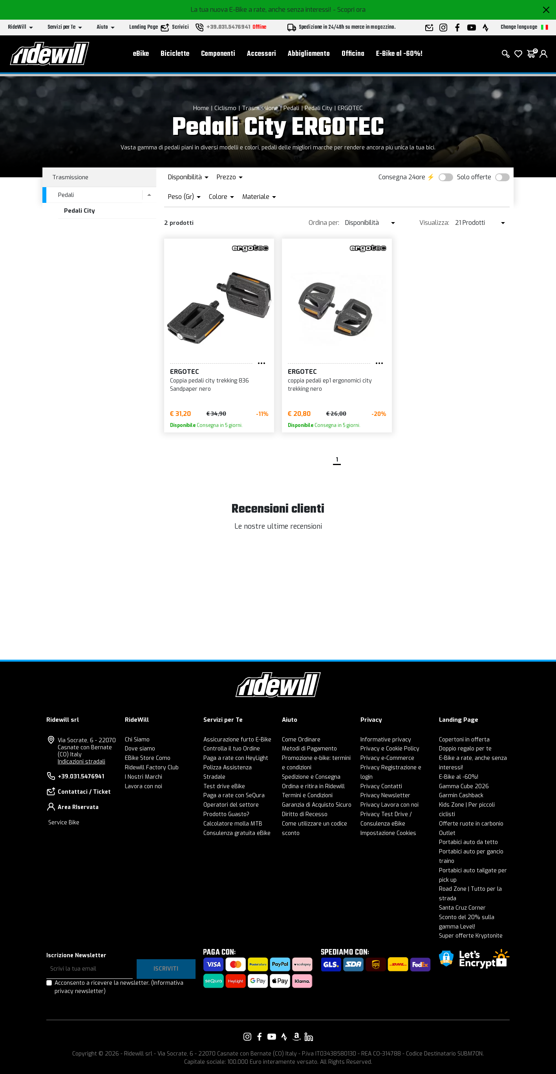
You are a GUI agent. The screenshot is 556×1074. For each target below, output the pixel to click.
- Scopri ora (349, 10)
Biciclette (175, 55)
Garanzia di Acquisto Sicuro (316, 805)
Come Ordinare (301, 739)
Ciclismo (225, 108)
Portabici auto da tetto (468, 842)
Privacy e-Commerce (387, 758)
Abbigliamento (309, 55)
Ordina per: (324, 223)
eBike (141, 55)
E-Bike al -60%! (399, 55)
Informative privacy (385, 739)
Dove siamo (140, 748)
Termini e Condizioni (307, 795)
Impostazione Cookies (388, 833)
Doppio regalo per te (465, 748)
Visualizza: (434, 223)
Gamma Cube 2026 (464, 786)
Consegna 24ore (402, 177)
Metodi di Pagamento (309, 748)
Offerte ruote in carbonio (471, 824)
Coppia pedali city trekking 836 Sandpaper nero (209, 385)
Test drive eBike (224, 786)
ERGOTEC (350, 108)
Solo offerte (474, 177)
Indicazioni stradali (81, 761)
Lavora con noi (143, 786)
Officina (353, 55)
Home (201, 108)
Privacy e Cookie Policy (389, 748)
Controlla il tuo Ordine (231, 748)
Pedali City (318, 108)
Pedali (291, 108)
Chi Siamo (137, 739)
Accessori (261, 55)
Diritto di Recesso (304, 814)
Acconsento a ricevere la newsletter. (119, 987)
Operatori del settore (231, 805)
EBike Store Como (147, 758)
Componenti (218, 55)
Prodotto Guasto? (226, 814)
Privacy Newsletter (385, 795)
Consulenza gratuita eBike (237, 833)
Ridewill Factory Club (152, 767)
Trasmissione (260, 108)
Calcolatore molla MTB (232, 824)
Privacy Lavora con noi (389, 805)
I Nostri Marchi (143, 777)
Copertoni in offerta (464, 739)
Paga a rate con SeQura (234, 795)
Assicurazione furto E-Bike (237, 739)
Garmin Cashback (461, 795)
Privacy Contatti (381, 786)
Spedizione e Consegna (311, 777)
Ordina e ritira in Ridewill (313, 786)
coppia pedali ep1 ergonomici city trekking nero (330, 385)
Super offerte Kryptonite (471, 936)
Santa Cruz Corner (462, 908)
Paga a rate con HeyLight (235, 758)
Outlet (447, 833)
